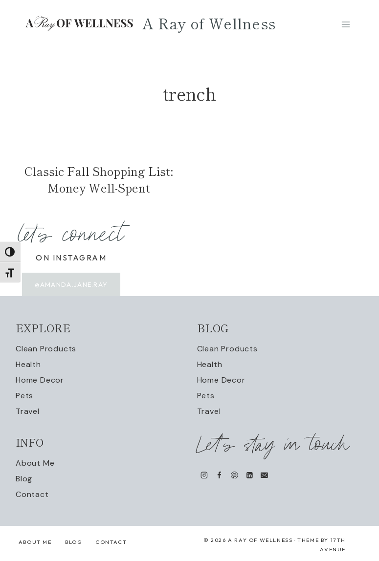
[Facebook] (219, 475)
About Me (35, 463)
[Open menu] (345, 24)
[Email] (264, 475)
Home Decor (40, 380)
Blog (24, 479)
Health (28, 364)
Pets (24, 395)
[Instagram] (204, 475)
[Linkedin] (249, 475)
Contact (32, 494)
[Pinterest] (234, 475)
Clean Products (46, 349)
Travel (28, 411)
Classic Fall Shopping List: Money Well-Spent (98, 179)
